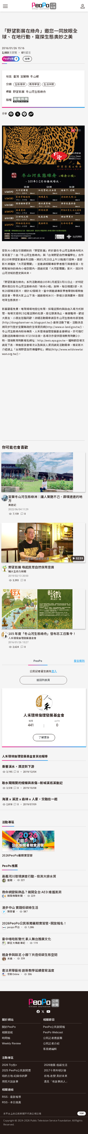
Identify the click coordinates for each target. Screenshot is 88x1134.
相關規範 (7, 1032)
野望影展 (18, 91)
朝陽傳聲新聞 (15, 895)
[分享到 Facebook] (11, 114)
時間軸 (6, 1038)
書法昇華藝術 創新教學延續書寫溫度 (28, 970)
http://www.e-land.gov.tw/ (63, 327)
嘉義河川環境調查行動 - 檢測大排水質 (29, 876)
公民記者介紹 (51, 1043)
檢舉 (27, 59)
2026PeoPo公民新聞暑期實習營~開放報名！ (34, 923)
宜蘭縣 (24, 76)
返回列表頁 (43, 680)
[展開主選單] (5, 6)
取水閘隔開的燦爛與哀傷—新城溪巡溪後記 (32, 783)
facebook (38, 1011)
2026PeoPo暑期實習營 (17, 855)
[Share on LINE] (24, 114)
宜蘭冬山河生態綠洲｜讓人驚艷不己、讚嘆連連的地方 (45, 498)
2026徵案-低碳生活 (55, 1065)
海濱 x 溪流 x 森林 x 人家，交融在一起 (30, 799)
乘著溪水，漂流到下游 (18, 767)
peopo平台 (13, 927)
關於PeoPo (9, 1027)
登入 (54, 671)
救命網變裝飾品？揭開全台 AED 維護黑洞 (32, 892)
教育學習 (34, 84)
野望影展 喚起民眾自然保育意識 (31, 567)
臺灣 (16, 76)
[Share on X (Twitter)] (17, 114)
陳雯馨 (11, 911)
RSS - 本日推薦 (11, 1102)
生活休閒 (49, 84)
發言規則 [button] (79, 661)
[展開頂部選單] (82, 6)
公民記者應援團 (52, 1038)
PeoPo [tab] (38, 661)
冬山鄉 (34, 76)
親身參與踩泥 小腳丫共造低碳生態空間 (30, 954)
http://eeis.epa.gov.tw (51, 340)
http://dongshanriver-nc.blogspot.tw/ (27, 322)
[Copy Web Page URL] (31, 114)
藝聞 (9, 880)
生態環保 (20, 84)
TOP (81, 1113)
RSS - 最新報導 (11, 1096)
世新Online (13, 974)
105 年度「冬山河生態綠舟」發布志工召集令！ (42, 633)
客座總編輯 (50, 1049)
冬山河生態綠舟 (36, 91)
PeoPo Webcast (53, 1032)
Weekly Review (11, 1043)
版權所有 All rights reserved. (21, 99)
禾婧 (9, 958)
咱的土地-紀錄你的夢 (15, 1075)
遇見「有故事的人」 (56, 1081)
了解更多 (43, 737)
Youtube (48, 1011)
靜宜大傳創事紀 (16, 942)
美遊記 (12, 505)
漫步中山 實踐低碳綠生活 (20, 907)
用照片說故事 (10, 1081)
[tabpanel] (43, 671)
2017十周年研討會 (55, 1070)
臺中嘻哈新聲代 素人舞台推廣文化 (26, 939)
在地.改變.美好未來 (55, 1075)
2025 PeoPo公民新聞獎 (16, 1070)
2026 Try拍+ (9, 1065)
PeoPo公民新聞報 (54, 1027)
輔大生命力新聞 (17, 571)
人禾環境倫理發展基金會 (22, 638)
